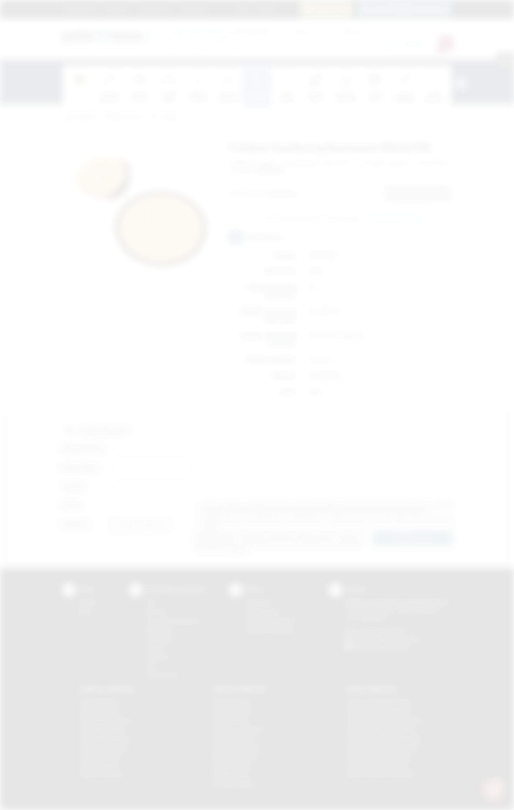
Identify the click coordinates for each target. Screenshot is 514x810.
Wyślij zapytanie (393, 218)
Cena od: (301, 31)
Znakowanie (193, 9)
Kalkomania (159, 630)
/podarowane (393, 647)
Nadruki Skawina (231, 766)
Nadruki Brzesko (231, 711)
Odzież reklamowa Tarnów (378, 766)
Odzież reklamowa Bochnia (378, 711)
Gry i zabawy (163, 116)
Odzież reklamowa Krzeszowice (384, 720)
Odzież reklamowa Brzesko (378, 702)
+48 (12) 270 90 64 (383, 631)
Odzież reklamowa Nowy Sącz (382, 747)
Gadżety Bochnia (99, 702)
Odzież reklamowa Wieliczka (380, 774)
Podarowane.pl (79, 116)
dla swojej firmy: (220, 31)
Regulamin (117, 9)
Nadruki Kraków (231, 720)
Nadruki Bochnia (231, 702)
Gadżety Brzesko (100, 711)
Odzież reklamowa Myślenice (380, 729)
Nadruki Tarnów (231, 774)
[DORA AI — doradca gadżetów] (493, 789)
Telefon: (73, 486)
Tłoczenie (157, 657)
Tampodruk (159, 639)
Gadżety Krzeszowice (105, 720)
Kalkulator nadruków (270, 630)
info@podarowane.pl (394, 639)
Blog (242, 9)
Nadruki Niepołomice (237, 747)
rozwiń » (211, 524)
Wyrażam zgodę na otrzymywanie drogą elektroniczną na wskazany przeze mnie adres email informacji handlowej (327, 521)
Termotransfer (163, 675)
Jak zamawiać (154, 9)
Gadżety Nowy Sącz (103, 747)
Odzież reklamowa (371, 688)
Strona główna (79, 9)
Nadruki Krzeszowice (237, 729)
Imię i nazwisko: (83, 448)
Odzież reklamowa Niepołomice (383, 738)
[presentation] (461, 83)
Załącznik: (75, 524)
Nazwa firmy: (80, 467)
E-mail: (71, 505)
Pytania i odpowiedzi (270, 621)
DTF (151, 602)
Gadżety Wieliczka (101, 774)
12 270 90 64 (330, 9)
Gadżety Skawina (100, 757)
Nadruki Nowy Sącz (235, 757)
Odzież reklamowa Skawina (378, 757)
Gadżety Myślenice (102, 729)
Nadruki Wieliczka (233, 784)
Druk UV (155, 648)
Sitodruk (155, 612)
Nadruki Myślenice (234, 738)
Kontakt (265, 9)
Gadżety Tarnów (99, 766)
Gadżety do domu (123, 116)
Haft (151, 666)
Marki (222, 9)
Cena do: (351, 31)
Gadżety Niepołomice (105, 738)
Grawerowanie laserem (173, 621)
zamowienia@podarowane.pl (408, 9)
